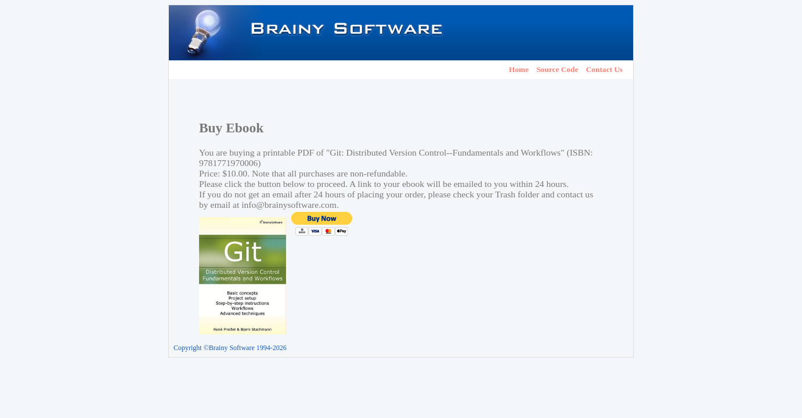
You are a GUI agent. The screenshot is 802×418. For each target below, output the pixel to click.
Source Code (557, 69)
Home (519, 69)
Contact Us (604, 69)
